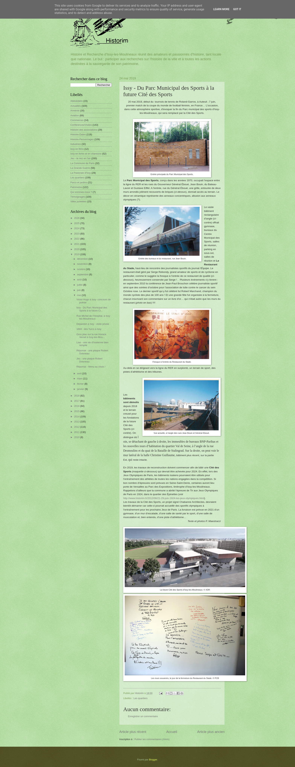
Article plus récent (132, 732)
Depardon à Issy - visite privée (92, 324)
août (79, 279)
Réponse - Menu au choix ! (90, 366)
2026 (77, 218)
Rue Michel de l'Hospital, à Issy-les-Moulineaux (93, 317)
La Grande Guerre (80, 168)
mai (79, 295)
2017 (77, 400)
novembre (82, 264)
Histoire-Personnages (82, 139)
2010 (77, 437)
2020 (77, 249)
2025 (77, 223)
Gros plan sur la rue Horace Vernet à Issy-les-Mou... (91, 336)
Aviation (74, 115)
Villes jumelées (78, 201)
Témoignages (77, 196)
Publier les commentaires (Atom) (152, 739)
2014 (77, 416)
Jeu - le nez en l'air (80, 158)
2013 (77, 421)
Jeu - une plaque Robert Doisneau (89, 360)
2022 (77, 238)
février (80, 383)
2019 (77, 254)
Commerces (76, 120)
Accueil (171, 732)
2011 (77, 432)
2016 (77, 406)
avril (79, 373)
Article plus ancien (211, 732)
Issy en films (77, 149)
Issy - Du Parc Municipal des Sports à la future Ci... (91, 309)
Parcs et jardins (78, 182)
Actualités (75, 105)
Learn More (221, 9)
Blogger (153, 759)
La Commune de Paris (82, 163)
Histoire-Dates (78, 134)
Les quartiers (140, 698)
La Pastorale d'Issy (80, 172)
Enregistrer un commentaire (143, 716)
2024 (77, 228)
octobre (81, 269)
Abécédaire (76, 101)
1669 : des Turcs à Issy (88, 329)
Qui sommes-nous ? (81, 192)
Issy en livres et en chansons (85, 153)
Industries (75, 144)
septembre (83, 274)
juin (79, 290)
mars (80, 378)
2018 (77, 395)
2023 (77, 233)
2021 (77, 244)
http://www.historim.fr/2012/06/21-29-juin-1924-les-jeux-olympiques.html (163, 498)
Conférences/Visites (81, 124)
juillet (80, 284)
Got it (237, 9)
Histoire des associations (83, 129)
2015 (77, 411)
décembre (82, 258)
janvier (81, 389)
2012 (77, 426)
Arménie (74, 110)
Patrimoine (76, 187)
